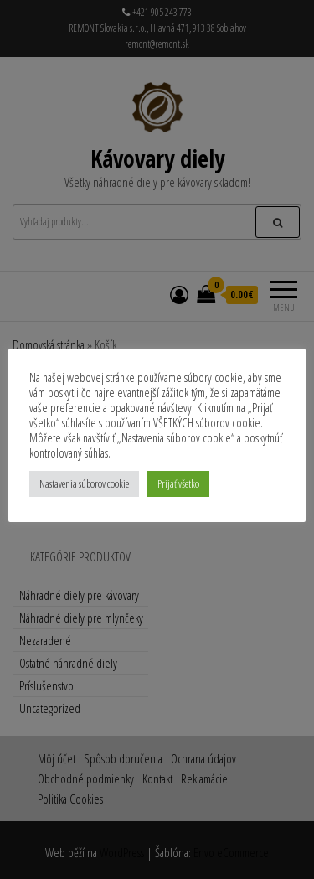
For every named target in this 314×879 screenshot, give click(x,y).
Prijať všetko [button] (178, 483)
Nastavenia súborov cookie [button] (84, 483)
